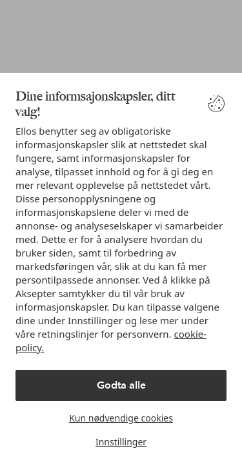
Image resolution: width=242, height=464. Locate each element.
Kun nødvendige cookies (121, 418)
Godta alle (121, 385)
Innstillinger (121, 442)
